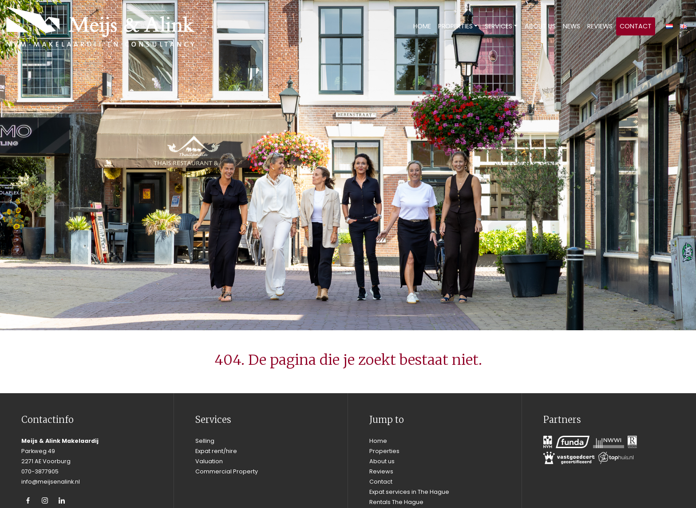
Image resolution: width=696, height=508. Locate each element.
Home (422, 26)
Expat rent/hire (216, 451)
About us (540, 26)
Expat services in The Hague (409, 492)
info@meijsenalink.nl (50, 481)
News (571, 26)
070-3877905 (40, 471)
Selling (204, 441)
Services (498, 26)
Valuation (209, 461)
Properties (455, 26)
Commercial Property (226, 471)
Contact (636, 26)
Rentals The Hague (396, 502)
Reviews (600, 26)
